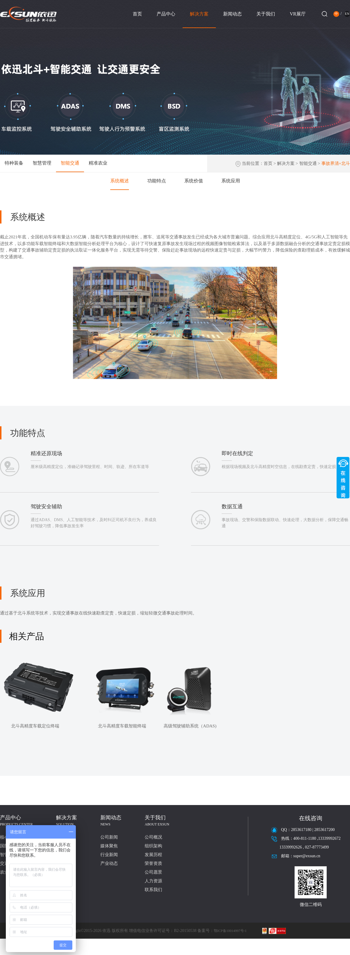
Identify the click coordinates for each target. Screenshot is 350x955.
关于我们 (265, 13)
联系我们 (153, 889)
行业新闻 (109, 854)
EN (347, 14)
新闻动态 (232, 13)
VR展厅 (297, 13)
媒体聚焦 (109, 846)
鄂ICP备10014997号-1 (230, 931)
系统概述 (119, 180)
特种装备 (14, 162)
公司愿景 (153, 872)
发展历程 (153, 854)
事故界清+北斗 (335, 163)
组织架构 (153, 846)
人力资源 (153, 881)
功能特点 (156, 180)
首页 (137, 13)
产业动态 (109, 863)
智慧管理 (42, 162)
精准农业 (98, 162)
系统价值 (193, 180)
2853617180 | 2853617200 (313, 829)
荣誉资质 (153, 863)
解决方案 (199, 13)
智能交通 (70, 162)
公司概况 (153, 837)
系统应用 (230, 180)
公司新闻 (109, 837)
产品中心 (166, 13)
